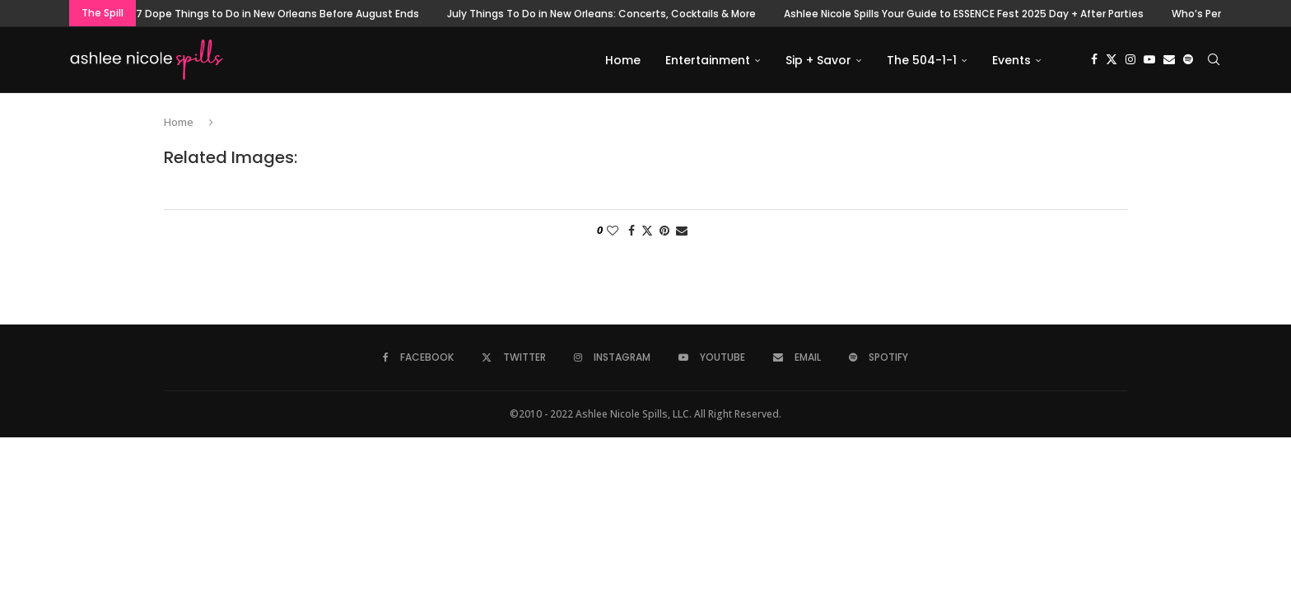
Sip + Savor (818, 60)
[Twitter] (1111, 60)
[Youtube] (1149, 60)
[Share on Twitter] (647, 231)
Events (1011, 60)
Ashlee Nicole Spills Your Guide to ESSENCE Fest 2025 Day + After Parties (964, 14)
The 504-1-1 (922, 60)
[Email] (1169, 60)
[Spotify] (1188, 60)
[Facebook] (1094, 60)
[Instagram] (1130, 60)
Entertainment (707, 60)
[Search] (1213, 60)
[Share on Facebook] (631, 231)
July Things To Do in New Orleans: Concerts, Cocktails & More (601, 14)
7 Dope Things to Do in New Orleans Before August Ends (277, 14)
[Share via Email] (681, 231)
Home (623, 60)
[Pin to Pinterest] (664, 231)
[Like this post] (612, 231)
